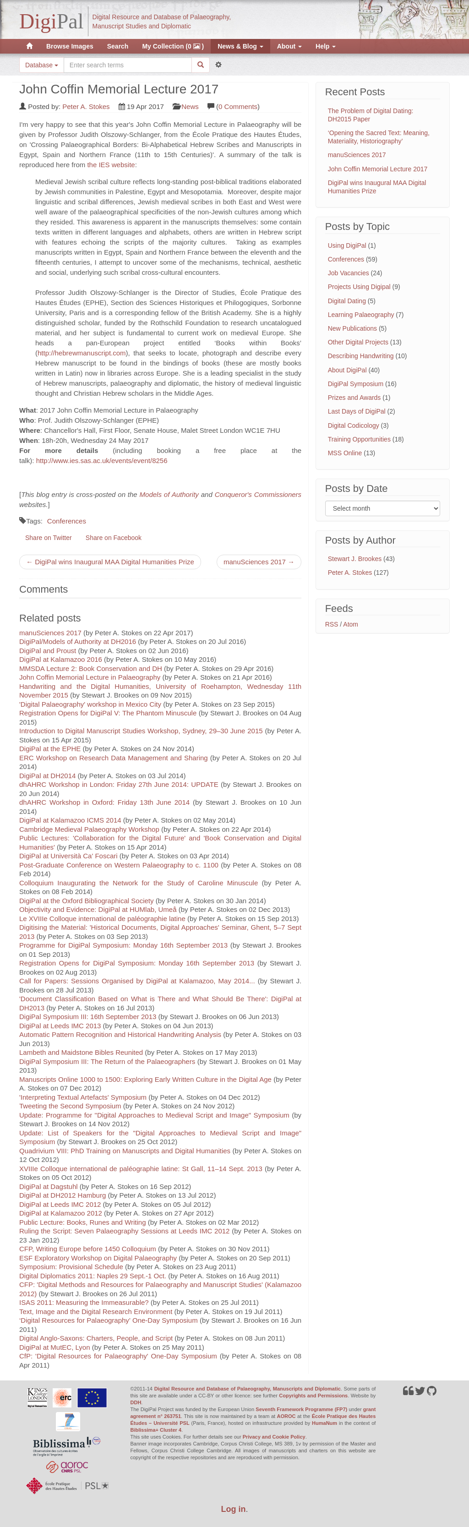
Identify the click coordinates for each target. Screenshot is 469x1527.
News (190, 106)
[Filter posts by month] (382, 508)
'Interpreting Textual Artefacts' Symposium (83, 1097)
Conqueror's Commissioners (258, 494)
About (289, 46)
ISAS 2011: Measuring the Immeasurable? (84, 1302)
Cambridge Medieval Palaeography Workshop (89, 829)
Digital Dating (347, 301)
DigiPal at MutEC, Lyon (54, 1347)
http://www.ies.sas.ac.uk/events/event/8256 (102, 460)
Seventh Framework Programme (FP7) (301, 1409)
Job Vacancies (348, 273)
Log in (233, 1509)
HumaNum (324, 1423)
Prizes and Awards (354, 397)
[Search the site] (128, 65)
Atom (350, 624)
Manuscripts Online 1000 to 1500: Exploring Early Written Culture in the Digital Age (145, 1079)
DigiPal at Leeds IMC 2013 (60, 1026)
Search (118, 46)
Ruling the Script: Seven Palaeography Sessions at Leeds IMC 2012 (124, 1231)
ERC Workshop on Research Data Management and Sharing (113, 758)
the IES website (111, 165)
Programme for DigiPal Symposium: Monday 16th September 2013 (123, 945)
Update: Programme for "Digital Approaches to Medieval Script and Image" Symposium (154, 1115)
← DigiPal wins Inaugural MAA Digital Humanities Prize (110, 562)
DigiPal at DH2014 (47, 776)
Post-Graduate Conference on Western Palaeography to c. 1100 (118, 865)
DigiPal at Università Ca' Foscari (68, 856)
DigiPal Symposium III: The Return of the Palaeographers (107, 1061)
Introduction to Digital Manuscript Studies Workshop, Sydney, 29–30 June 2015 (141, 731)
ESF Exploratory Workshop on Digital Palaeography (98, 1258)
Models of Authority (169, 494)
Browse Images (69, 46)
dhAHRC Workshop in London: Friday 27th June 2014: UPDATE (118, 784)
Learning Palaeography (361, 314)
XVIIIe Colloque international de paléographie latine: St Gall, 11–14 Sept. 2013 (140, 1169)
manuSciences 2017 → (259, 562)
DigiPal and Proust (47, 650)
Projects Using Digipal (359, 286)
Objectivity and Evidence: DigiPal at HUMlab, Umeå (97, 909)
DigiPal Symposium (355, 383)
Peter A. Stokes (85, 106)
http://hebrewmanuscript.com (82, 353)
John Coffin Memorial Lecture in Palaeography (89, 677)
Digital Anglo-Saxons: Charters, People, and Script (96, 1338)
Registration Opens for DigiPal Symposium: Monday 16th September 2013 (136, 963)
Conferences (66, 521)
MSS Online (345, 453)
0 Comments (237, 106)
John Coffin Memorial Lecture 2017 (378, 169)
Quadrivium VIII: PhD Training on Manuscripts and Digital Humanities (124, 1151)
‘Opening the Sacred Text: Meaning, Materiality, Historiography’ (379, 137)
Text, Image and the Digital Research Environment (95, 1311)
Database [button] (41, 65)
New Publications (352, 328)
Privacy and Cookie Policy (274, 1437)
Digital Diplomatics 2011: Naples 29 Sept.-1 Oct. (92, 1276)
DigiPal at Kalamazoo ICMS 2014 (70, 820)
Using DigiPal (347, 245)
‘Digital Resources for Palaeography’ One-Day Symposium (108, 1320)
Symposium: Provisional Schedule (71, 1267)
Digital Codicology (353, 425)
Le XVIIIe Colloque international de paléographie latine (102, 918)
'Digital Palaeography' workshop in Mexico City (90, 704)
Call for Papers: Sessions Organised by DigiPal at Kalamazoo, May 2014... (137, 981)
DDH (136, 1402)
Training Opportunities (359, 439)
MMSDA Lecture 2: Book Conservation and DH (90, 668)
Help (326, 46)
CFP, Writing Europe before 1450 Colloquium (87, 1249)
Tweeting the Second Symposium (70, 1106)
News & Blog (240, 46)
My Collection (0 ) (173, 46)
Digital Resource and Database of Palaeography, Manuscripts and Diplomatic (247, 1388)
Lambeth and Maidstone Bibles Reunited (81, 1052)
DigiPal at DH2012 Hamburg (62, 1195)
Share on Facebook (114, 537)
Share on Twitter (48, 537)
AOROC (286, 1416)
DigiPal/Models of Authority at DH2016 (77, 641)
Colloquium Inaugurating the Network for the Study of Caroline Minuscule (138, 883)
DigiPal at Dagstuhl (48, 1186)
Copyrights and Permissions (313, 1395)
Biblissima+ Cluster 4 (156, 1430)
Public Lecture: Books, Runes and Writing (82, 1222)
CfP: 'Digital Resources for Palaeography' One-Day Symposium (118, 1356)
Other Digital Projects (358, 342)
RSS (331, 624)
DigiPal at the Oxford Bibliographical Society (86, 901)
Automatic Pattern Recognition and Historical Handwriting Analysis (120, 1034)
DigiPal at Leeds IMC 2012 (60, 1204)
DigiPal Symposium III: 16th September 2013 (87, 1016)
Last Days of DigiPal (357, 411)
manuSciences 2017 (50, 633)
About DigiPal (347, 370)
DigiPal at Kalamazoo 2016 (60, 659)
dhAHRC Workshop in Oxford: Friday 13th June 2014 (106, 802)
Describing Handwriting (361, 356)
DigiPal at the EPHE (50, 749)
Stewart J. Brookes (355, 558)
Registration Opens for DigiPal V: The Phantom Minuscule (107, 713)
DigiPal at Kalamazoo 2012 (60, 1213)
